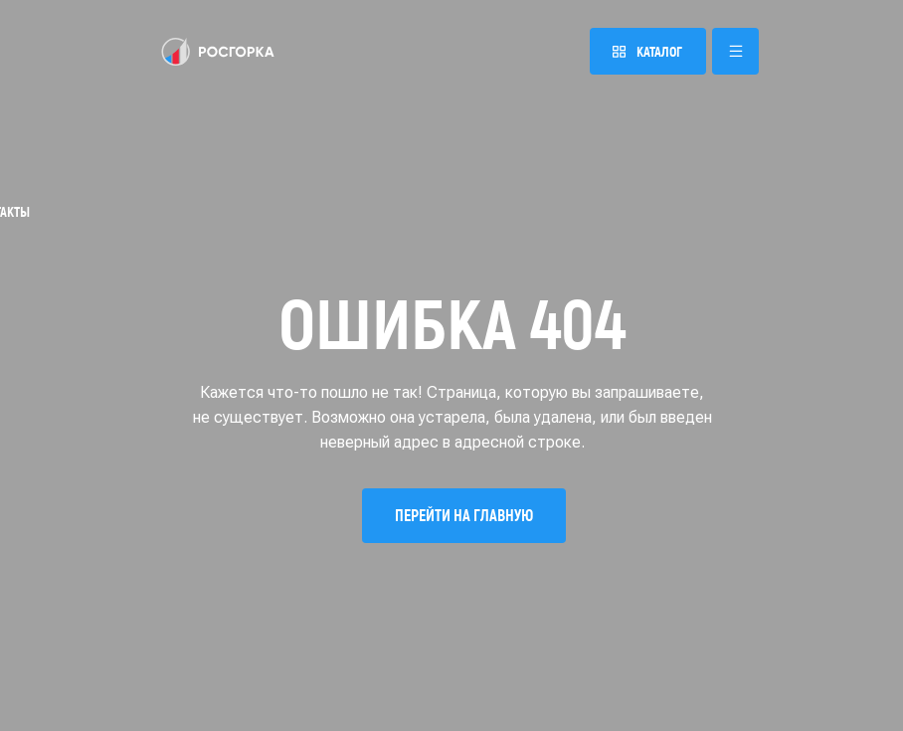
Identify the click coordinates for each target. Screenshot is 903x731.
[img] (217, 52)
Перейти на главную (464, 514)
